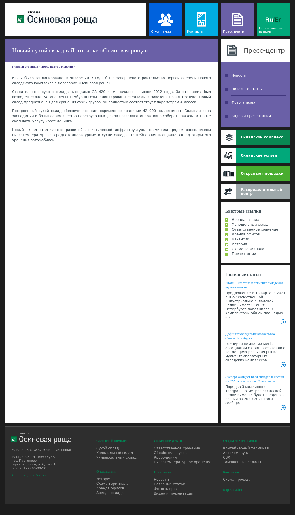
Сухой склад (107, 448)
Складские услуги (259, 155)
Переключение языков (271, 30)
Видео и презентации (251, 116)
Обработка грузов (170, 453)
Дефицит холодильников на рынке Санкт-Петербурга (250, 336)
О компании (161, 31)
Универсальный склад (116, 457)
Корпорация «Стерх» (28, 475)
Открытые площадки (262, 174)
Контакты (195, 31)
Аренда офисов (246, 234)
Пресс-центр (233, 31)
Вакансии (240, 239)
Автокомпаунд (236, 453)
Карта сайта (232, 490)
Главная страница (25, 66)
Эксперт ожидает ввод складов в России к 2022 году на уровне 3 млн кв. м (254, 379)
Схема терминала (248, 249)
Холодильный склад (250, 225)
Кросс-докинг (166, 457)
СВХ (226, 457)
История (239, 244)
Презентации (244, 254)
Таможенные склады (242, 462)
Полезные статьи (247, 89)
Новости (67, 66)
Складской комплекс (262, 137)
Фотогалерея (243, 102)
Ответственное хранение (255, 229)
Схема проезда (236, 480)
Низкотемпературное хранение (182, 462)
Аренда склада (245, 220)
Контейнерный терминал (246, 448)
